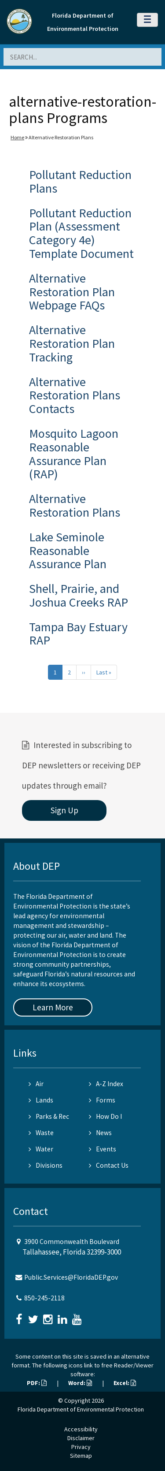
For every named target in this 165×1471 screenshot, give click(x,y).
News (100, 1132)
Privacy (81, 1447)
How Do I (105, 1116)
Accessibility (81, 1429)
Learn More (53, 1007)
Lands (41, 1100)
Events (102, 1149)
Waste (41, 1132)
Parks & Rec (49, 1116)
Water (41, 1149)
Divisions (45, 1165)
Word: (80, 1383)
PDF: (37, 1383)
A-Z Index (106, 1084)
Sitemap (81, 1456)
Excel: (125, 1383)
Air (36, 1084)
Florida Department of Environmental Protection (81, 1409)
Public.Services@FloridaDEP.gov (71, 1277)
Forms (102, 1100)
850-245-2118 (44, 1298)
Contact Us (108, 1165)
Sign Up (64, 810)
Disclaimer (81, 1438)
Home (17, 137)
